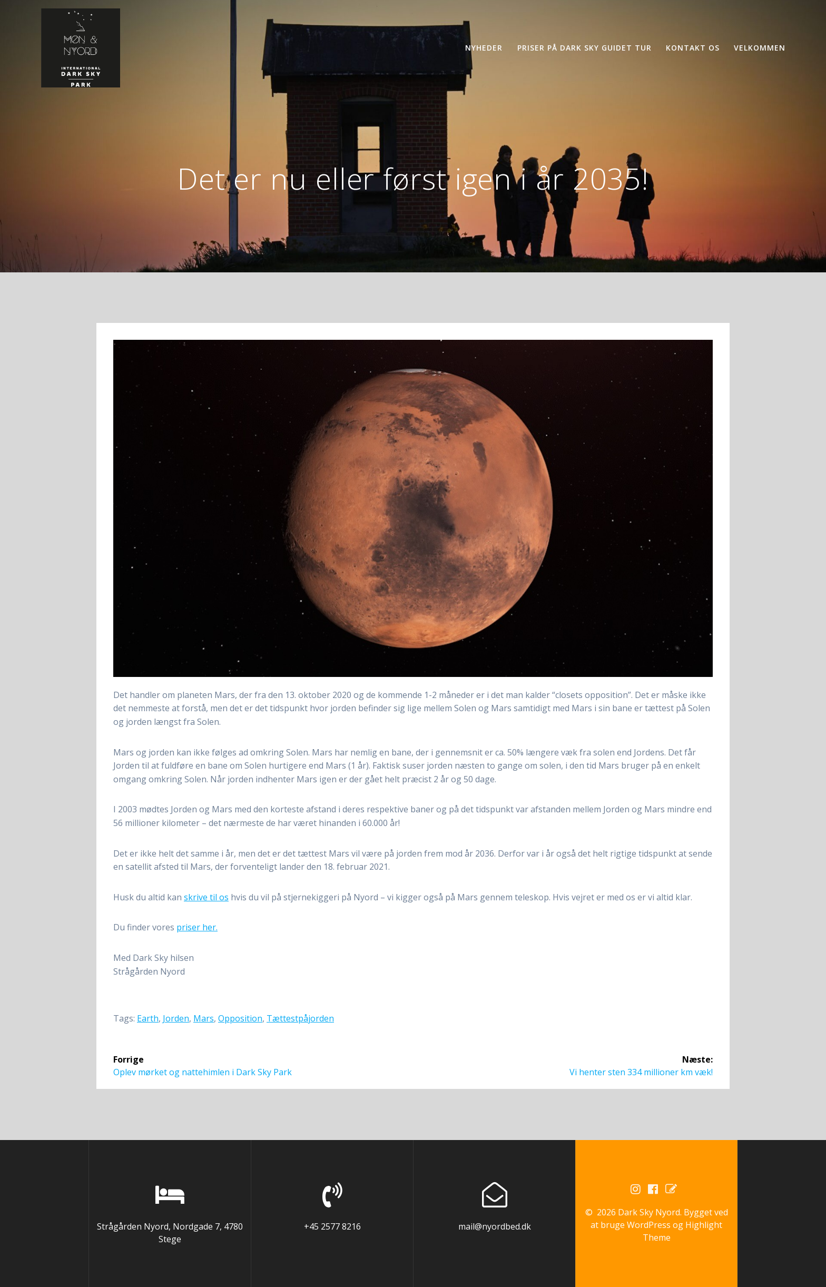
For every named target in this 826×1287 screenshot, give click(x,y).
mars (203, 1018)
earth (148, 1018)
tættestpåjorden (300, 1018)
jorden (176, 1018)
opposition (240, 1018)
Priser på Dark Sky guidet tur (584, 48)
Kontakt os (693, 48)
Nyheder (484, 48)
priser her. (197, 927)
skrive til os (206, 897)
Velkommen (759, 48)
